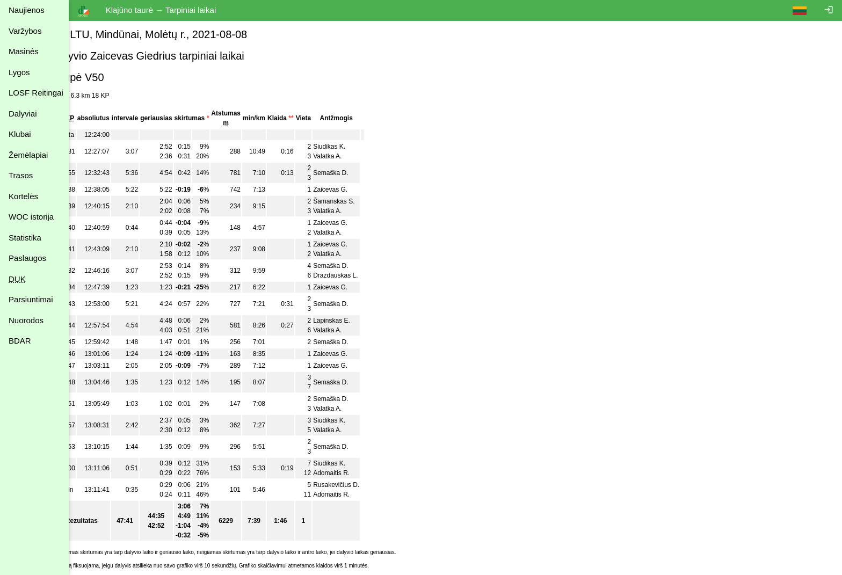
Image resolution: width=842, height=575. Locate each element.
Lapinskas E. (356, 320)
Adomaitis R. (356, 473)
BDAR (20, 340)
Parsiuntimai (31, 299)
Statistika (25, 237)
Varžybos (25, 30)
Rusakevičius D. (361, 485)
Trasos (21, 175)
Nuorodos (26, 320)
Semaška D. (355, 173)
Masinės (24, 51)
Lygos (19, 72)
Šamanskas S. (359, 201)
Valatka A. (352, 156)
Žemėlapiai (28, 154)
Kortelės (23, 196)
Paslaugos (27, 258)
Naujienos (27, 9)
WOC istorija (31, 216)
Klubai (20, 134)
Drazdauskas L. (360, 275)
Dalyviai (23, 113)
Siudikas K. (354, 146)
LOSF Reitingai (36, 92)
